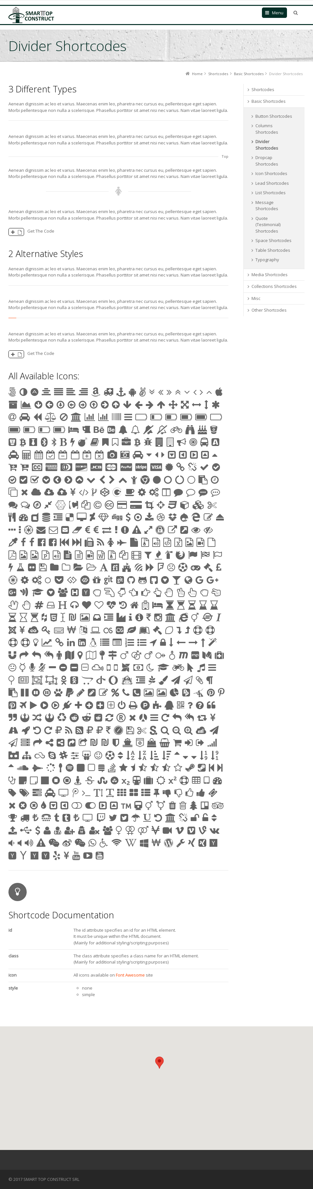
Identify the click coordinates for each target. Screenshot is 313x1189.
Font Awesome (130, 975)
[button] (159, 1063)
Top (225, 156)
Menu (277, 13)
